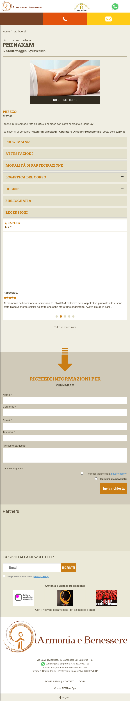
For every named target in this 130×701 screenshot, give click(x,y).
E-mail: (47, 667)
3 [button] (65, 317)
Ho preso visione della (28, 576)
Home (6, 31)
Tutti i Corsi (19, 31)
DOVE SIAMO (52, 681)
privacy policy (118, 473)
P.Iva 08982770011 (88, 671)
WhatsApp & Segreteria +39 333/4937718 (65, 663)
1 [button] (57, 317)
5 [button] (74, 317)
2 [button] (61, 317)
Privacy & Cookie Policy (44, 671)
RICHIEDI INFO (65, 100)
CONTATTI (68, 681)
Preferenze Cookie (68, 671)
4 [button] (70, 317)
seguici (65, 697)
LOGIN (81, 681)
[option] (65, 272)
